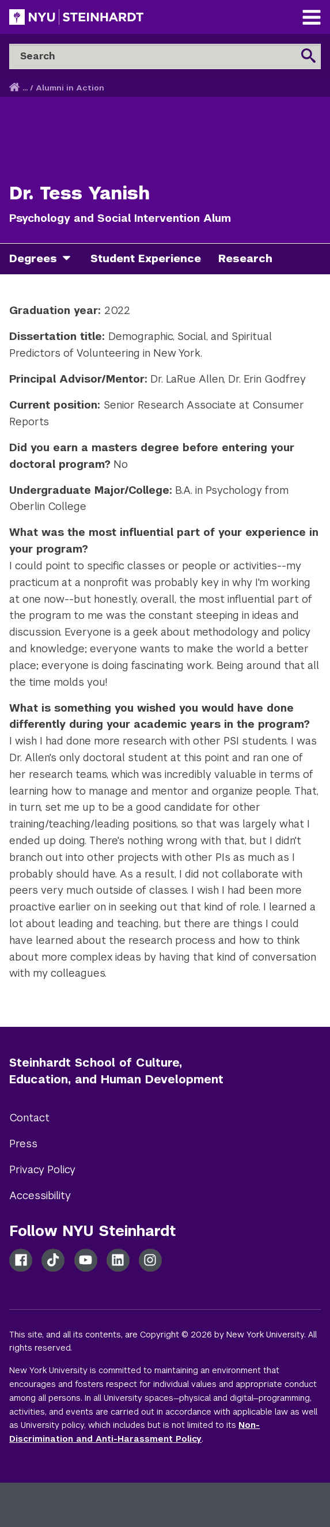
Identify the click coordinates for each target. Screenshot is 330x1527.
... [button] (25, 88)
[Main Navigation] (311, 18)
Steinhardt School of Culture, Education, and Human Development (116, 1071)
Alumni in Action (70, 88)
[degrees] (71, 259)
